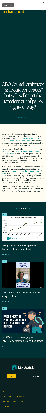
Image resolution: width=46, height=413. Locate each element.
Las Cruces (6, 151)
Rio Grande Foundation (13, 396)
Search (35, 376)
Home (5, 387)
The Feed (7, 392)
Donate (11, 376)
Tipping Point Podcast (13, 401)
